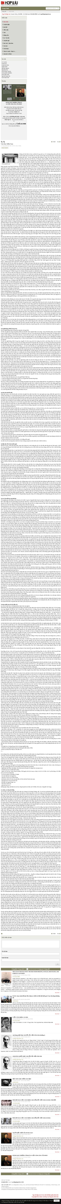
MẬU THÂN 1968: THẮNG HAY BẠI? (21, 1078)
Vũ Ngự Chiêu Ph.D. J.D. (17, 1038)
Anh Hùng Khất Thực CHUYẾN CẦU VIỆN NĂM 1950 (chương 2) (28, 1035)
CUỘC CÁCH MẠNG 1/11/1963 (20, 1017)
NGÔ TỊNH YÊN (5, 77)
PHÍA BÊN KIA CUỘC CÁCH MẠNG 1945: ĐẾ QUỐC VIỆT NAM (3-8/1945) (31, 1118)
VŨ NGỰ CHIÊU (16, 976)
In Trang (2, 934)
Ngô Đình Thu (5, 69)
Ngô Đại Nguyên (5, 68)
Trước (54, 141)
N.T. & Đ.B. (4, 62)
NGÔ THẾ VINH (5, 74)
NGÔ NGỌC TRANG (6, 71)
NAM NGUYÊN (5, 65)
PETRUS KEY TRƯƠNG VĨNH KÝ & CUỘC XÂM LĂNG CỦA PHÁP (29, 1155)
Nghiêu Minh (4, 66)
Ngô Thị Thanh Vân (6, 76)
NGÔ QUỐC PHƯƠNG (7, 73)
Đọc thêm (57, 992)
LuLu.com (22, 116)
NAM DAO (4, 63)
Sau (58, 141)
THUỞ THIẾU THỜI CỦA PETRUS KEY (22, 1132)
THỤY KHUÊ (5, 147)
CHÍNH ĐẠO (15, 1001)
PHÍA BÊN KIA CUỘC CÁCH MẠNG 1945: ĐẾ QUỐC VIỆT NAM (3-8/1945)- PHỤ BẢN (34, 1100)
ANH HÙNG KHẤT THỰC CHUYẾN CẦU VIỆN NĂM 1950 (27, 1056)
